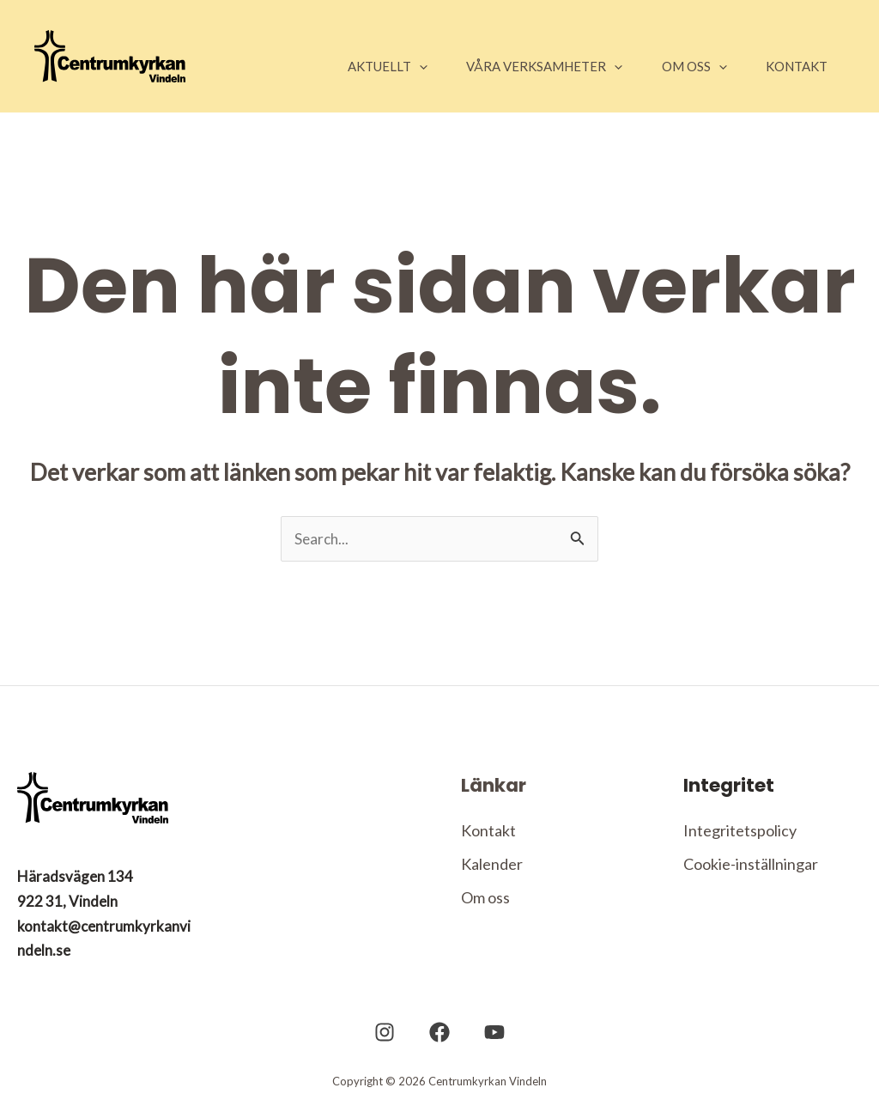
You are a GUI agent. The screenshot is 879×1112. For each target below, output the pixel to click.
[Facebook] (439, 1034)
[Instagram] (393, 1034)
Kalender (492, 865)
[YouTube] (486, 1034)
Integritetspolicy (740, 831)
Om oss (485, 899)
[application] (389, 66)
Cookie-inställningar (750, 865)
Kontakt (488, 831)
